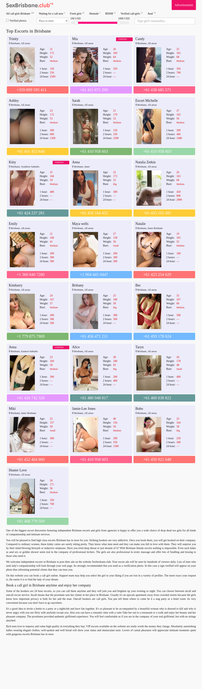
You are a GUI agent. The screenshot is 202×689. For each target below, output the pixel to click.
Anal (152, 13)
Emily (13, 224)
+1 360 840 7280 (31, 274)
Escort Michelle (146, 101)
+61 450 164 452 (94, 213)
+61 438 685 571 (157, 89)
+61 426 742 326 (31, 397)
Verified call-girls (131, 13)
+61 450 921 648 (157, 459)
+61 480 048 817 (94, 397)
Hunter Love (18, 470)
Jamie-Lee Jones (83, 409)
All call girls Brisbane (20, 13)
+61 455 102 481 (157, 213)
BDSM (110, 13)
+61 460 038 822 (157, 397)
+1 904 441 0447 (94, 274)
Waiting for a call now (52, 13)
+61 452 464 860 (31, 459)
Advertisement (184, 5)
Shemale (94, 13)
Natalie (140, 224)
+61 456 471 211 (94, 336)
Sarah (76, 101)
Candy (140, 39)
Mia (75, 39)
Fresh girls (77, 13)
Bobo (139, 409)
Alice (76, 347)
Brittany (78, 285)
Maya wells (80, 224)
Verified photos (16, 20)
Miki (12, 409)
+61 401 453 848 (31, 151)
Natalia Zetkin (145, 162)
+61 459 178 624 (157, 336)
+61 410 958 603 (94, 151)
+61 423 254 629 (157, 274)
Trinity (13, 39)
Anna (76, 162)
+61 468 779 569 (31, 521)
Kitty (12, 162)
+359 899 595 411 (32, 89)
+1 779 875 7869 (31, 336)
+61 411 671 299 (94, 89)
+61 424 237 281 (31, 213)
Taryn (139, 347)
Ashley (14, 101)
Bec (138, 285)
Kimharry (16, 285)
